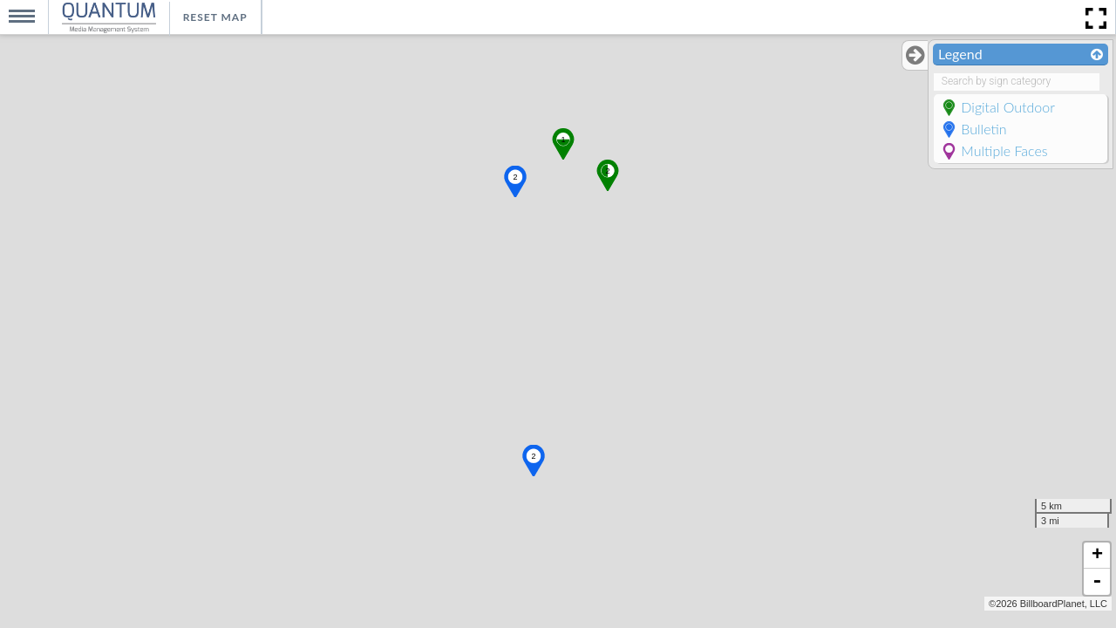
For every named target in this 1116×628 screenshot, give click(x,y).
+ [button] (1097, 556)
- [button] (1097, 582)
